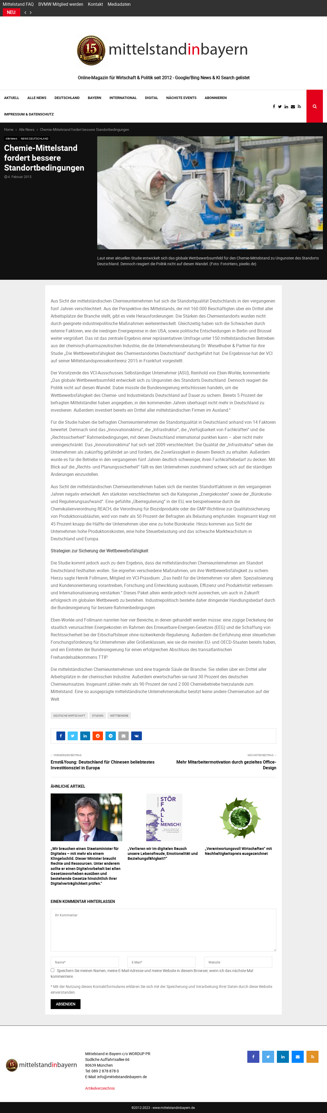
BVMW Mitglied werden (60, 4)
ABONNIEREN (216, 98)
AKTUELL (11, 98)
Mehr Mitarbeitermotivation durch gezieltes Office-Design (226, 765)
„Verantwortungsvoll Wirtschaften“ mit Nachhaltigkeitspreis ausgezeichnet (238, 851)
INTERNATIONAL (123, 98)
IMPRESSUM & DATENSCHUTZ (29, 114)
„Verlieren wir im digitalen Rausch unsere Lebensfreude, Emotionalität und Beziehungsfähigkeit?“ (163, 853)
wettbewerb (119, 715)
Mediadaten (119, 4)
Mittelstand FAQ (18, 4)
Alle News (36, 98)
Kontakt (95, 4)
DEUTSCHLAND (67, 98)
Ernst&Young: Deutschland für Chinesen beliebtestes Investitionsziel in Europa (102, 765)
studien (97, 715)
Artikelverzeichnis (100, 1088)
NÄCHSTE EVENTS (181, 98)
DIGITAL (151, 98)
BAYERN (94, 98)
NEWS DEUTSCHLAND (34, 138)
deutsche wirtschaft (69, 715)
